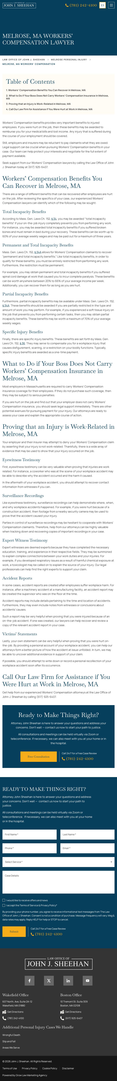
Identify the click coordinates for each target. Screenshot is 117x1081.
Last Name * (69, 834)
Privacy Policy (29, 1068)
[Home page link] (19, 5)
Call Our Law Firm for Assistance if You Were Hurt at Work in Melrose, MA (50, 109)
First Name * (11, 834)
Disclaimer (68, 1068)
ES (102, 5)
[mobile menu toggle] (111, 5)
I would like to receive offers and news (27, 900)
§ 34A (37, 252)
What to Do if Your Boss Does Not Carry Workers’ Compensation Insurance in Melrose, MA (57, 97)
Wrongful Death (11, 1035)
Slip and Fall (9, 1041)
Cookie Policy (49, 1068)
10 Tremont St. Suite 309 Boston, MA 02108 (74, 1003)
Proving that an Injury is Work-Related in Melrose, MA (40, 103)
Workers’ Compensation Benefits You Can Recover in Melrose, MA (47, 90)
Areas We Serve (11, 1047)
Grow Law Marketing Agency (31, 1075)
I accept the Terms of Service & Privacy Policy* (31, 905)
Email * (66, 848)
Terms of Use (9, 1068)
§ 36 (22, 343)
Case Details (12, 875)
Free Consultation (39, 756)
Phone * (9, 848)
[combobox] (58, 862)
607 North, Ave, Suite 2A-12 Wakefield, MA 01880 (17, 1003)
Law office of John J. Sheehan (23, 59)
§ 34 (54, 219)
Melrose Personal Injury (69, 59)
